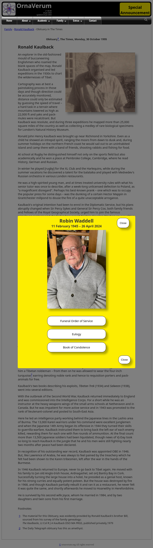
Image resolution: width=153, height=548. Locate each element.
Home (9, 20)
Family (61, 21)
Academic (44, 21)
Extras (77, 21)
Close (123, 223)
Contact (92, 20)
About (26, 21)
